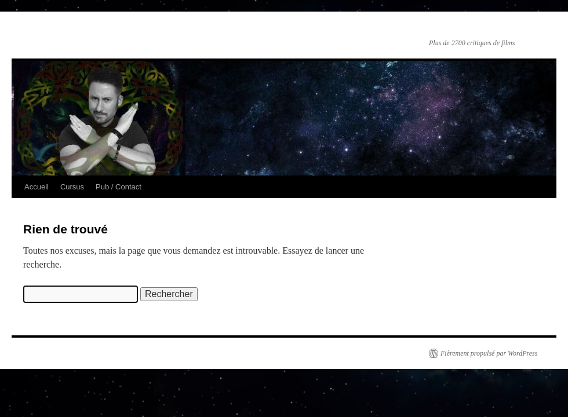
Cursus (72, 186)
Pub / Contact (118, 186)
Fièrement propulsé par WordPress (488, 353)
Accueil (36, 186)
